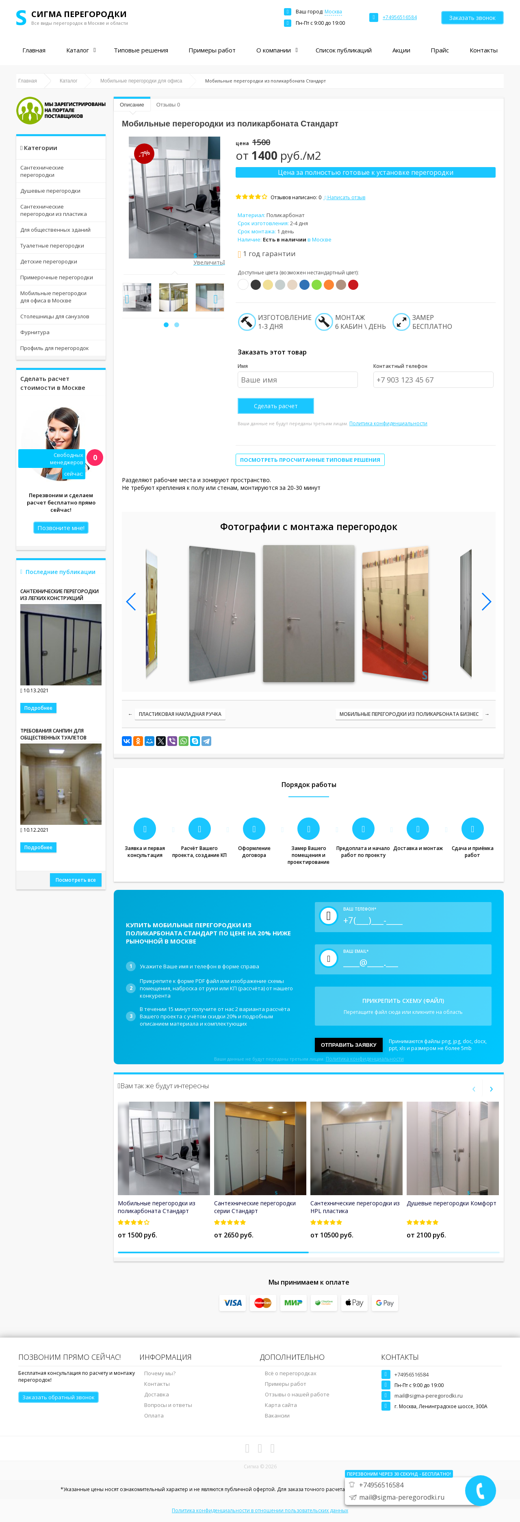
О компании (273, 50)
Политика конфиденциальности (388, 423)
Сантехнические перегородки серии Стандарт (255, 1207)
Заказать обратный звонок (58, 1397)
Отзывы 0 (168, 105)
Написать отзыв (344, 197)
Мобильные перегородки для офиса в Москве (53, 296)
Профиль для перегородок (54, 348)
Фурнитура (35, 332)
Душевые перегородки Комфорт (451, 1203)
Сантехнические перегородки (42, 171)
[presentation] (127, 299)
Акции (401, 50)
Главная (34, 50)
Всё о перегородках (290, 1373)
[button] (166, 324)
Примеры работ (212, 50)
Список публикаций (344, 50)
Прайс (440, 50)
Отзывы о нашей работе (297, 1394)
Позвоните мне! (60, 528)
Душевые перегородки (50, 190)
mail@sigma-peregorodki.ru (428, 1395)
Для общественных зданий (55, 229)
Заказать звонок (472, 18)
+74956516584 (411, 1374)
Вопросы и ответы (168, 1405)
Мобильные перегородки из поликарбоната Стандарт (156, 1207)
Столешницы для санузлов (54, 316)
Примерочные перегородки (56, 277)
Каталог (77, 50)
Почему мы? (160, 1373)
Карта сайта (281, 1405)
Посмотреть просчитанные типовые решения (310, 459)
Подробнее (38, 707)
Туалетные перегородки (52, 245)
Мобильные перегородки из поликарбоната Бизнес (409, 714)
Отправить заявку (349, 1045)
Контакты (484, 50)
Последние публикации (60, 572)
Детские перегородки (48, 261)
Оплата (154, 1415)
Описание (132, 105)
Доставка (156, 1394)
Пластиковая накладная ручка (180, 714)
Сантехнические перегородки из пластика (53, 210)
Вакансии (277, 1415)
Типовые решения (141, 50)
